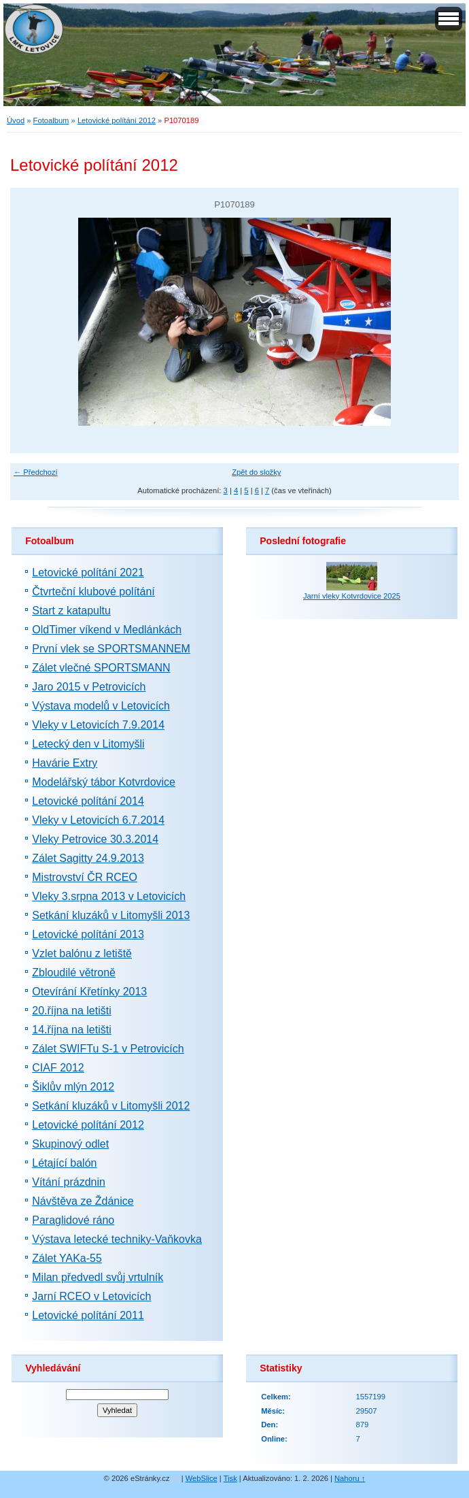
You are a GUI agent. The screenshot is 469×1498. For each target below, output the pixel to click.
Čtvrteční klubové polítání (93, 591)
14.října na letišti (71, 1029)
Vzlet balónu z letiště (82, 953)
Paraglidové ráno (73, 1220)
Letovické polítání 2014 (88, 801)
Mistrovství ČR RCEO (84, 877)
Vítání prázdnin (68, 1182)
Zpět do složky (256, 472)
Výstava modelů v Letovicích (101, 706)
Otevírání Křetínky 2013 (89, 991)
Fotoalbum (51, 120)
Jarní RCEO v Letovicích (91, 1296)
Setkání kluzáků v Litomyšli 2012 (111, 1106)
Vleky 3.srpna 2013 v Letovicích (109, 896)
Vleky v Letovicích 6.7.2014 (98, 820)
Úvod (15, 120)
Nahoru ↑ (349, 1478)
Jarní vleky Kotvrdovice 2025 (351, 596)
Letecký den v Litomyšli (88, 744)
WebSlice (202, 1478)
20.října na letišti (71, 1010)
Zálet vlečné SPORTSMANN (101, 667)
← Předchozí (36, 472)
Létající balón (64, 1163)
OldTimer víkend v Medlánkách (106, 629)
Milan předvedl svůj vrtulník (97, 1277)
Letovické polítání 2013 (88, 934)
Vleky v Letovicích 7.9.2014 (98, 725)
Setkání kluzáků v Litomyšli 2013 (111, 915)
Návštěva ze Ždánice (82, 1201)
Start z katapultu (71, 610)
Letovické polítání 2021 (88, 572)
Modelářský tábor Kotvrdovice (103, 782)
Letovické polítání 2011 (88, 1315)
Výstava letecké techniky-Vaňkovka (117, 1239)
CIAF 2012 (58, 1067)
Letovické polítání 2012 (116, 120)
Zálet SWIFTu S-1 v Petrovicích (108, 1048)
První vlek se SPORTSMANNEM (111, 648)
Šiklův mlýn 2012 (73, 1087)
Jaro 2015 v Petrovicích (88, 687)
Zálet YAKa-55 (67, 1258)
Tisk (230, 1478)
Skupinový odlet (70, 1144)
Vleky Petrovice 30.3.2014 (95, 839)
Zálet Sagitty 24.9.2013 (88, 858)
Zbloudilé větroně (74, 972)
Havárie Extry (64, 763)
